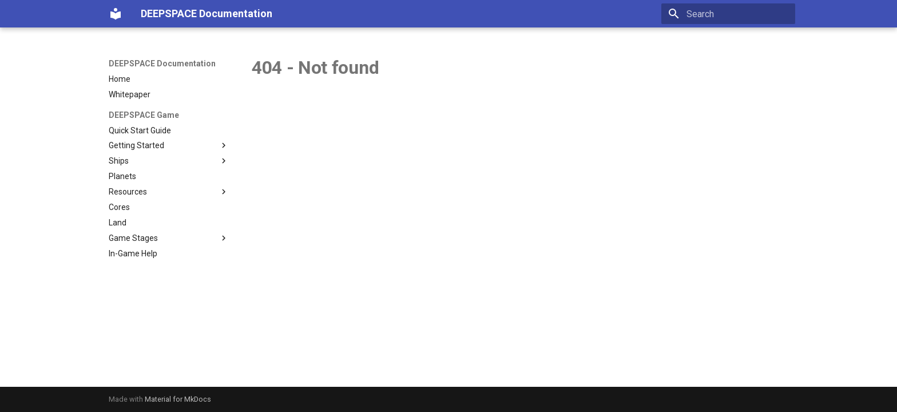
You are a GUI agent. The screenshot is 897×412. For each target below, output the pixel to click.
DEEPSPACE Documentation (162, 63)
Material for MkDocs (178, 399)
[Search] (728, 13)
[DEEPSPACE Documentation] (115, 13)
